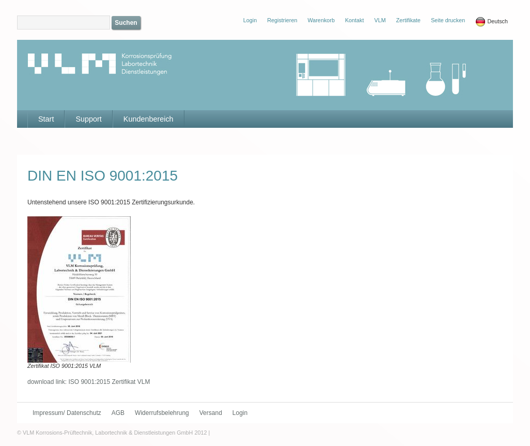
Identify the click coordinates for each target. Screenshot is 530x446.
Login (239, 413)
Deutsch (491, 22)
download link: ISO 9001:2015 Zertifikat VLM (88, 381)
